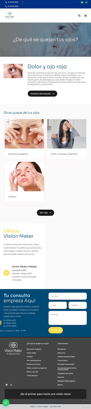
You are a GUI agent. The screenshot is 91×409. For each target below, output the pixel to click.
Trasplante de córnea (65, 373)
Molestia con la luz (33, 364)
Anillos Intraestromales (66, 357)
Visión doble (31, 353)
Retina (60, 385)
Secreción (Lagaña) (18, 154)
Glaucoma (61, 353)
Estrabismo (62, 349)
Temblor (12, 196)
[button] (85, 15)
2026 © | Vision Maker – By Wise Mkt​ (45, 406)
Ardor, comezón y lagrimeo (64, 154)
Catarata (61, 377)
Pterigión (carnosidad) (66, 364)
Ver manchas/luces (34, 360)
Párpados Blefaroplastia (66, 381)
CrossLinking (62, 360)
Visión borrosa (32, 376)
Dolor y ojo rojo (32, 372)
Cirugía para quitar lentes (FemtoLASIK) (67, 369)
